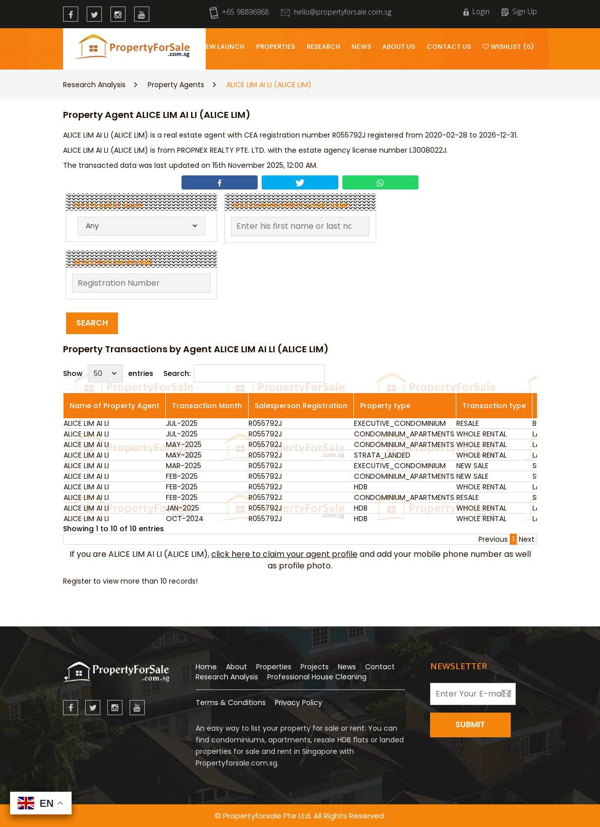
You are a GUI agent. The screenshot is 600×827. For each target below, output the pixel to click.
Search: (244, 373)
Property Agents (176, 85)
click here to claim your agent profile (284, 554)
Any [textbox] (92, 226)
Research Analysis (94, 85)
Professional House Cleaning (317, 677)
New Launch (223, 46)
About (236, 667)
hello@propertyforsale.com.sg (336, 12)
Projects (315, 667)
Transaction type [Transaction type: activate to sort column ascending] (494, 406)
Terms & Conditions (231, 702)
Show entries (108, 373)
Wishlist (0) (508, 46)
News (361, 46)
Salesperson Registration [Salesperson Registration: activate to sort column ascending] (301, 406)
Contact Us (449, 46)
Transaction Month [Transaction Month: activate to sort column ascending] (207, 406)
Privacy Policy (298, 702)
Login (476, 11)
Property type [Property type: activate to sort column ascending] (385, 406)
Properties (275, 46)
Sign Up (519, 11)
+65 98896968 (239, 12)
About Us (398, 46)
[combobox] (141, 226)
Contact (380, 667)
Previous (493, 539)
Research (324, 46)
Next (526, 539)
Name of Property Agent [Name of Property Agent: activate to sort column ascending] (114, 406)
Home (206, 667)
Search (92, 323)
